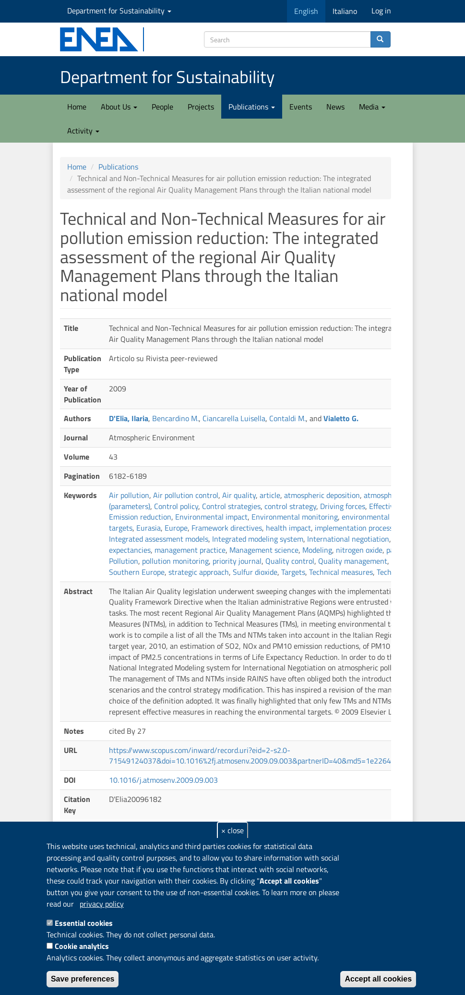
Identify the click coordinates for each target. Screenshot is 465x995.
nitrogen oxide (359, 550)
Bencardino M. (175, 418)
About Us (119, 106)
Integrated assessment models (158, 539)
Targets (293, 572)
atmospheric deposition (322, 495)
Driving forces (342, 506)
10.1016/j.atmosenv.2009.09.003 (163, 780)
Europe (176, 528)
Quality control (289, 561)
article (270, 495)
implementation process (354, 528)
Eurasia (148, 528)
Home (76, 106)
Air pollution (129, 495)
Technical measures (341, 572)
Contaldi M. (287, 418)
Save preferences (83, 979)
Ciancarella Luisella (234, 418)
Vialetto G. (340, 418)
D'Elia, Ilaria (128, 418)
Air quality (239, 495)
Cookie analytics (82, 946)
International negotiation (348, 539)
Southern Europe (137, 572)
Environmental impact (211, 516)
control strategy (290, 506)
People (162, 106)
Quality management (352, 561)
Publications (251, 106)
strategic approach (198, 572)
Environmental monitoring (294, 516)
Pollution (123, 561)
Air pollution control (185, 495)
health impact (288, 528)
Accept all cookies (378, 979)
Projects (201, 106)
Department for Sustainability (119, 10)
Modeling (317, 550)
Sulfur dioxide (255, 572)
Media (372, 106)
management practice (190, 550)
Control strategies (231, 506)
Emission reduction (140, 516)
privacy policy (102, 904)
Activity (83, 130)
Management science (263, 550)
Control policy (176, 506)
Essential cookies (84, 923)
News (335, 106)
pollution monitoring (175, 561)
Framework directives (226, 528)
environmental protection (383, 516)
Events (300, 106)
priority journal (237, 561)
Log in (381, 10)
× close (232, 830)
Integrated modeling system (257, 539)
